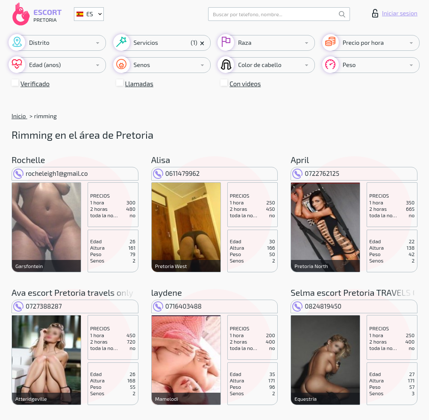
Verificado (35, 84)
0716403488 (177, 306)
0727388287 (37, 306)
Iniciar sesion (394, 13)
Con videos (245, 84)
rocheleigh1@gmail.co (50, 173)
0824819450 (316, 306)
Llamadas (139, 84)
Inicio (19, 116)
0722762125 (315, 173)
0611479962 (176, 173)
